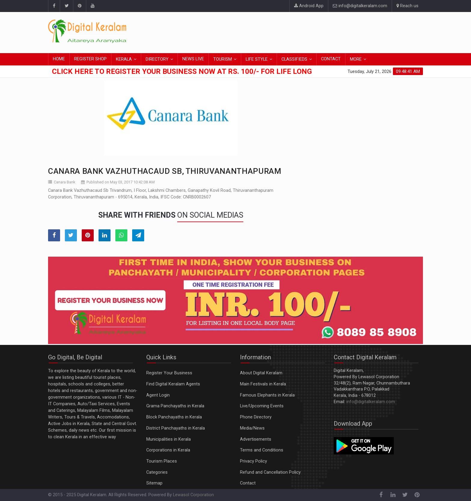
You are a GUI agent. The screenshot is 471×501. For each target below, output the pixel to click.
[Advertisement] (313, 31)
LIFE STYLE (257, 59)
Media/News (252, 428)
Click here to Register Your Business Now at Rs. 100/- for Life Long (182, 71)
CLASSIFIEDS (294, 59)
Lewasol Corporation (193, 494)
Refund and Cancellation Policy (270, 472)
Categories (157, 472)
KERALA (124, 59)
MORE (356, 59)
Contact (248, 483)
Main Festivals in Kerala (263, 384)
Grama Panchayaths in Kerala (175, 406)
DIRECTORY (157, 59)
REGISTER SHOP (90, 59)
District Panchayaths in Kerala (175, 428)
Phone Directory (256, 417)
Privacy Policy (253, 461)
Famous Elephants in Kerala (267, 395)
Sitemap (154, 483)
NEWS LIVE (193, 59)
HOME (59, 59)
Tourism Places (161, 461)
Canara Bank (64, 182)
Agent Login (158, 395)
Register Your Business (169, 373)
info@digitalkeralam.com (360, 5)
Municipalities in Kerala (168, 439)
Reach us (407, 5)
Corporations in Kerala (168, 450)
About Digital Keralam (261, 373)
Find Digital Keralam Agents (173, 384)
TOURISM (222, 59)
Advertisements (255, 439)
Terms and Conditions (261, 450)
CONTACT (331, 59)
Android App (309, 5)
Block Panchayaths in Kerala (174, 417)
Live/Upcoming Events (262, 406)
